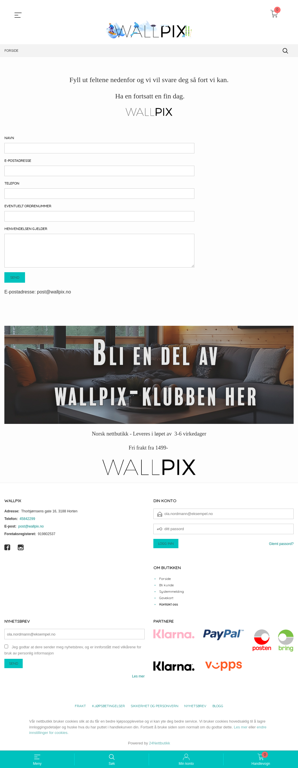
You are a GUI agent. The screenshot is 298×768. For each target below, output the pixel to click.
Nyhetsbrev (195, 706)
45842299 (27, 519)
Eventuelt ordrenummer (27, 206)
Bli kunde (166, 585)
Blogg (217, 706)
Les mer (138, 676)
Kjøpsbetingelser (108, 706)
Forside (165, 578)
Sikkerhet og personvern (154, 706)
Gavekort (166, 598)
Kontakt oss (168, 604)
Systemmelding (171, 591)
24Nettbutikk (159, 743)
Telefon (11, 183)
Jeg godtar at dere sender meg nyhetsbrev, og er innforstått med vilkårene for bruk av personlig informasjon (72, 650)
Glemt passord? (281, 544)
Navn (9, 138)
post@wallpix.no (31, 526)
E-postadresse (17, 160)
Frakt (80, 706)
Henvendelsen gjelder (25, 228)
